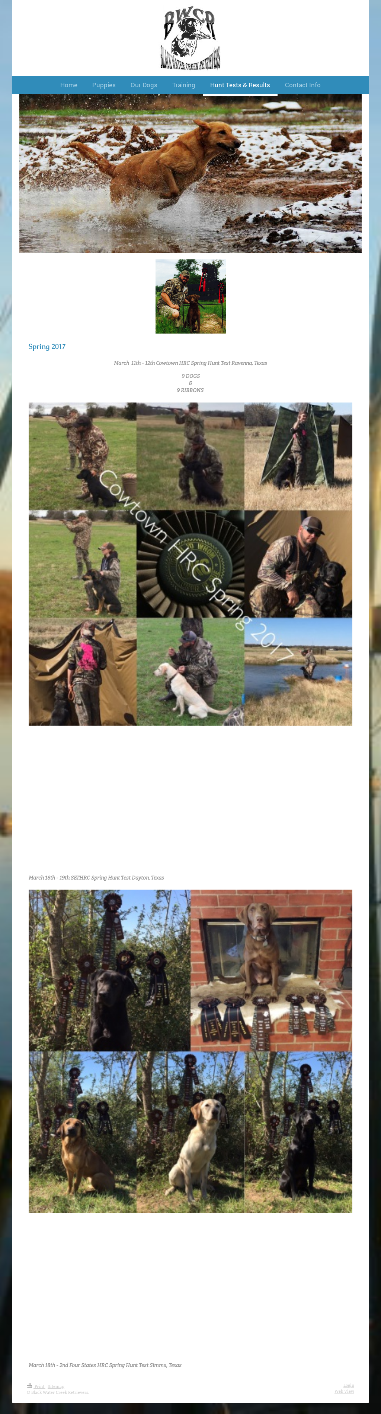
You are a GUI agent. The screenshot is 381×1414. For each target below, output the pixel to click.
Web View (344, 1391)
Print (36, 1386)
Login (348, 1385)
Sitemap (56, 1386)
